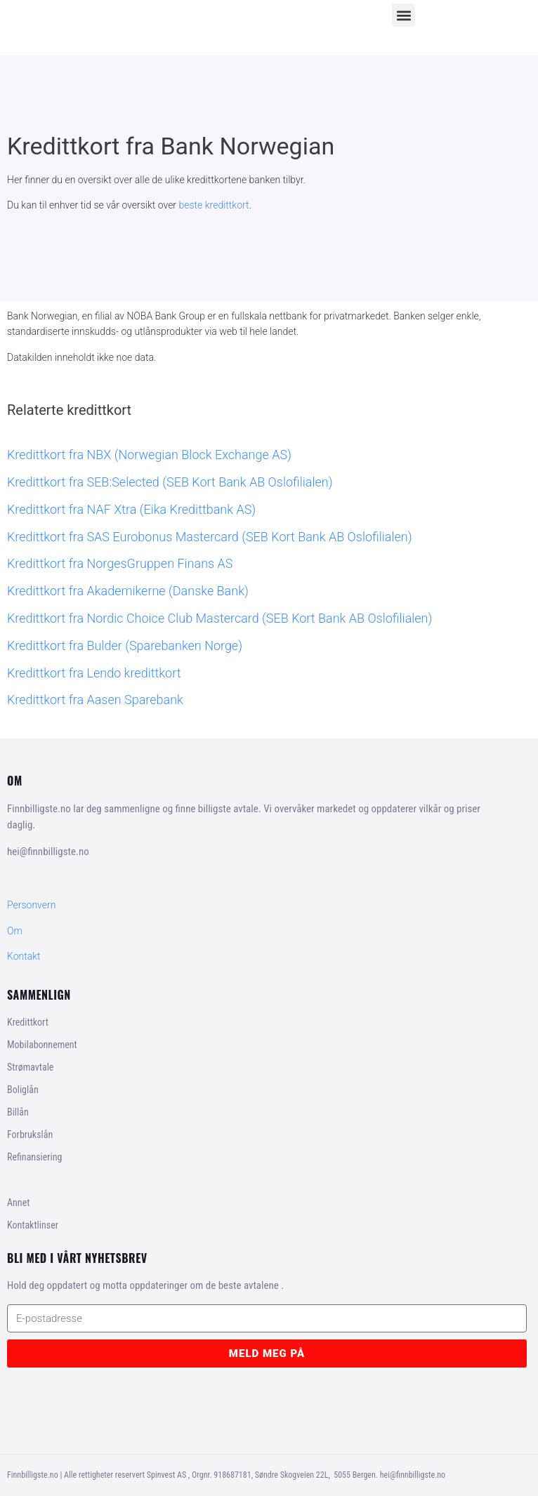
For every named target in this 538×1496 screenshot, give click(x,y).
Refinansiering (34, 1157)
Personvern (31, 905)
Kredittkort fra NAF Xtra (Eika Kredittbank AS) (131, 509)
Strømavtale (30, 1067)
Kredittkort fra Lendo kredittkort (94, 673)
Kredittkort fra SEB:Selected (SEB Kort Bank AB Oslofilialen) (170, 482)
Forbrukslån (30, 1134)
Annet (18, 1202)
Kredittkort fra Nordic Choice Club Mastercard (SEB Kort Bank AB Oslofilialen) (219, 618)
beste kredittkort (214, 205)
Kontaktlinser (32, 1225)
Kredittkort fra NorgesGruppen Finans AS (119, 563)
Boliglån (23, 1089)
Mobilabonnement (42, 1044)
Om (14, 930)
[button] (403, 15)
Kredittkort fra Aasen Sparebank (95, 699)
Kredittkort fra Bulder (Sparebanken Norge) (124, 645)
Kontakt (24, 956)
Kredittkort (27, 1022)
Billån (18, 1112)
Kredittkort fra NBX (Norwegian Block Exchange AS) (149, 454)
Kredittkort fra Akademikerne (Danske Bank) (128, 590)
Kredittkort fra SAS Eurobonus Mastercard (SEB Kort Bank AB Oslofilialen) (209, 536)
